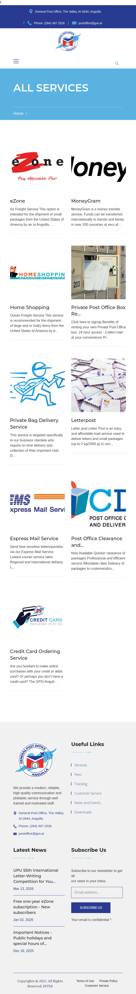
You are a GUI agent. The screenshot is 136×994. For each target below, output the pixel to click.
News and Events (87, 802)
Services (80, 765)
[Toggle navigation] (16, 61)
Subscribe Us (91, 907)
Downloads (83, 812)
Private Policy (108, 981)
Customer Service (87, 793)
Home (18, 113)
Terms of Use (85, 981)
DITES (48, 986)
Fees (78, 774)
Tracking (80, 784)
